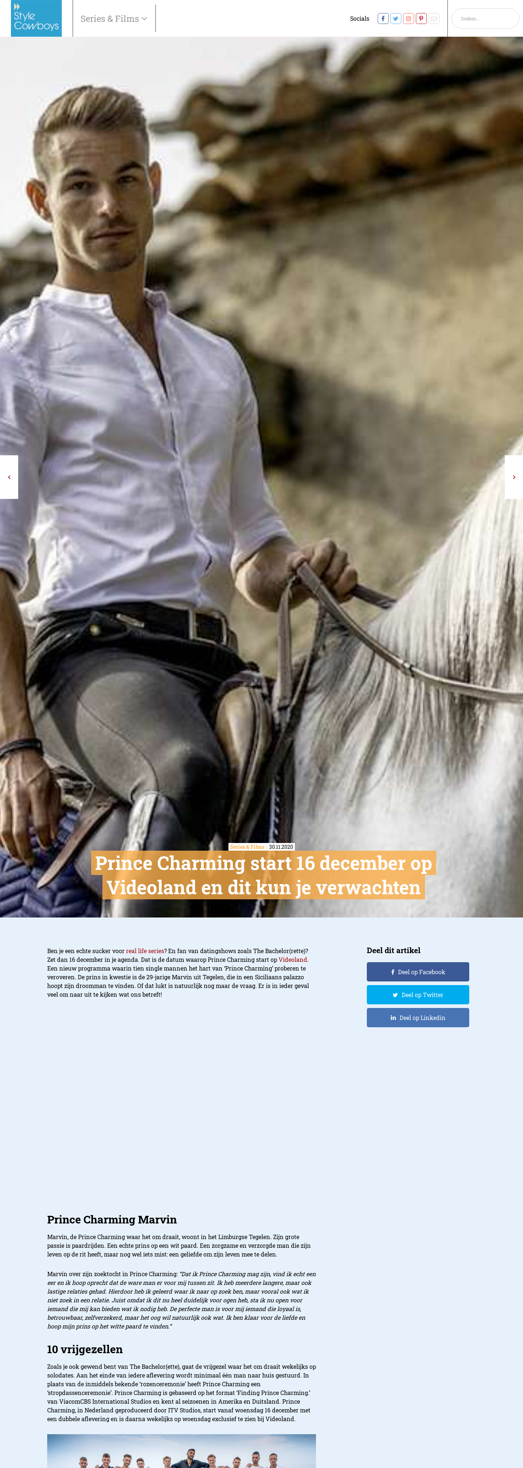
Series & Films (111, 18)
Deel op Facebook (421, 972)
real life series (145, 951)
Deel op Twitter (422, 995)
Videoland (293, 959)
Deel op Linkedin (423, 1017)
